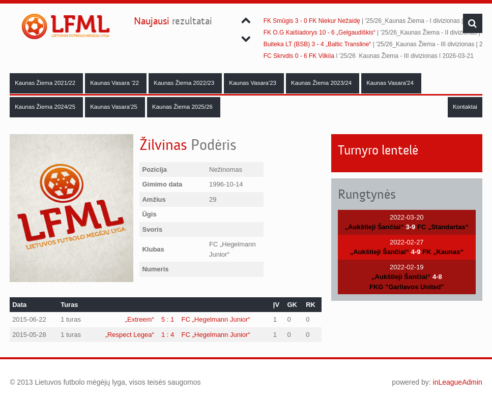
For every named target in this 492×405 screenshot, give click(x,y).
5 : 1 (167, 319)
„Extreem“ (139, 319)
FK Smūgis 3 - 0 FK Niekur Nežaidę (312, 20)
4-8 (437, 277)
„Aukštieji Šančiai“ (374, 227)
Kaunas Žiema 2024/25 (46, 107)
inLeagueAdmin (457, 382)
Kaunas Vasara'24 (390, 83)
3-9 (411, 227)
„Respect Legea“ (129, 334)
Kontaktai (465, 107)
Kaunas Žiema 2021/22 (46, 83)
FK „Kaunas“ (443, 252)
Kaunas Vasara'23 (253, 83)
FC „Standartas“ (443, 227)
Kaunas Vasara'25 (114, 107)
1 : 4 (167, 334)
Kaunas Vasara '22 (115, 83)
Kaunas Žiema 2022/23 (185, 83)
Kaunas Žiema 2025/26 (183, 107)
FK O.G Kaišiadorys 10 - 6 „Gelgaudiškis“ (319, 32)
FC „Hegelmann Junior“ (216, 319)
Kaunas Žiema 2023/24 (322, 83)
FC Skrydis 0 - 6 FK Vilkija (299, 55)
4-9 (416, 252)
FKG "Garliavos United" (406, 287)
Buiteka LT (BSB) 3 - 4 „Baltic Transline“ (317, 44)
